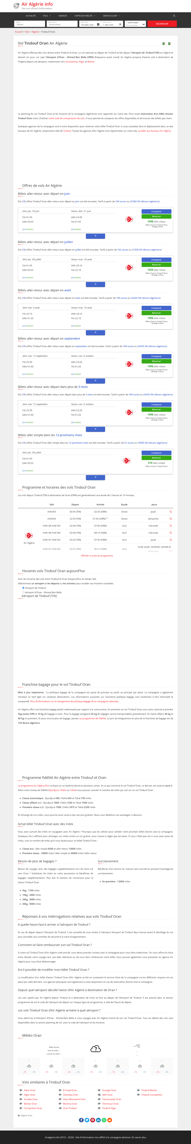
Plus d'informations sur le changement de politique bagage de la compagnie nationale (74, 701)
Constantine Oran (33, 1108)
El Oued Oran (70, 1090)
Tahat (73, 790)
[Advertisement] (95, 88)
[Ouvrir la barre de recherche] (174, 15)
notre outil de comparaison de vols (66, 118)
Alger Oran (29, 1094)
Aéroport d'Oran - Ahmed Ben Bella (43, 592)
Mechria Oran (70, 1103)
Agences (61, 15)
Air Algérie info (37, 4)
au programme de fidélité (92, 718)
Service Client (111, 15)
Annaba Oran (31, 1099)
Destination (52, 22)
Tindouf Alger (109, 1108)
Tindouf (67, 130)
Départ (18, 22)
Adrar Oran (30, 1090)
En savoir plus (139, 1137)
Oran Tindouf (70, 1108)
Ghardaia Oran (70, 1094)
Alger (81, 61)
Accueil (18, 31)
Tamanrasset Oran (111, 1099)
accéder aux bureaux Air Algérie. (154, 130)
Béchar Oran (30, 1103)
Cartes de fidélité (85, 15)
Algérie (35, 31)
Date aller (84, 22)
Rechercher (162, 23)
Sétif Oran (107, 1094)
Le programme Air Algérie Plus (33, 785)
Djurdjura (54, 790)
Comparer (156, 211)
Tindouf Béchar (149, 1090)
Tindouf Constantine (151, 1094)
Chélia (63, 790)
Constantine (72, 61)
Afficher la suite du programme (96, 555)
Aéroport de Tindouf (35, 587)
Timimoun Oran (110, 1103)
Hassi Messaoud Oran (74, 1099)
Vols (47, 15)
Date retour (107, 22)
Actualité (29, 15)
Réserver (156, 216)
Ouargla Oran (109, 1090)
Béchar (91, 61)
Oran (30, 1115)
